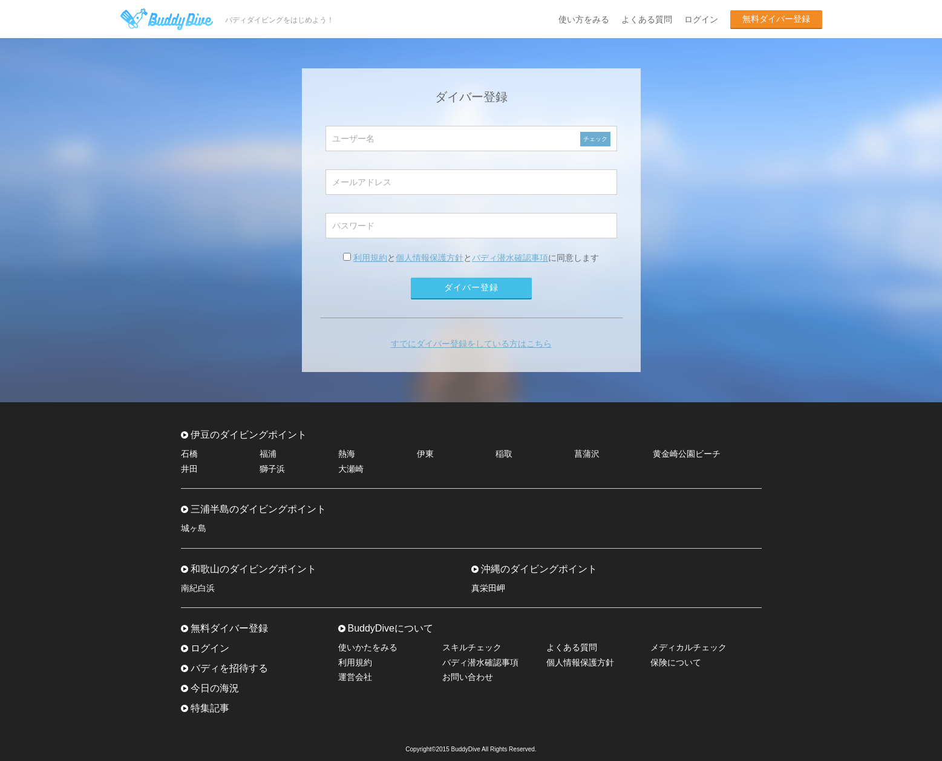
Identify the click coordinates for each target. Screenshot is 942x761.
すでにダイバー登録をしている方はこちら (471, 343)
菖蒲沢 (587, 454)
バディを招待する (229, 668)
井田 (189, 469)
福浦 (268, 454)
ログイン (701, 19)
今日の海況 (215, 688)
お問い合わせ (467, 677)
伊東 (425, 454)
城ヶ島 (193, 528)
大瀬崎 (351, 469)
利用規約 (370, 258)
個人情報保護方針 (429, 258)
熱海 (346, 454)
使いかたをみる (367, 647)
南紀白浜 (198, 588)
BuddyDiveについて (390, 628)
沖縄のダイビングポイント (539, 569)
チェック (595, 139)
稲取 (504, 454)
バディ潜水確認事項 (510, 258)
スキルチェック (472, 647)
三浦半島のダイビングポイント (258, 509)
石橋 (189, 454)
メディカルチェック (688, 647)
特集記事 (210, 708)
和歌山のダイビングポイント (253, 569)
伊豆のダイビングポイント (249, 434)
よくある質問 (646, 19)
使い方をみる (583, 19)
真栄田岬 (488, 588)
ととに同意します (471, 258)
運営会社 (355, 677)
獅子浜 (272, 469)
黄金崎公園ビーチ (687, 454)
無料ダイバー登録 (776, 19)
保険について (675, 662)
